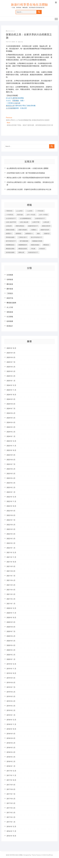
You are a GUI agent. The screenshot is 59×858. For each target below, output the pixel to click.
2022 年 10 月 (11, 506)
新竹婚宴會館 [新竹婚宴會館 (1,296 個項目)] (24, 241)
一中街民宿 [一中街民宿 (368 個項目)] (9, 214)
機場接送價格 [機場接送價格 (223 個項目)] (10, 248)
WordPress (49, 855)
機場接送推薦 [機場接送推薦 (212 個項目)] (22, 248)
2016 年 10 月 (11, 836)
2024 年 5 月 (11, 418)
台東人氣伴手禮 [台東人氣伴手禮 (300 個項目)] (11, 222)
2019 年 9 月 (11, 678)
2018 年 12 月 (11, 720)
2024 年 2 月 (11, 432)
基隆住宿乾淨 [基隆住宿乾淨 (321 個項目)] (46, 226)
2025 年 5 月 (11, 371)
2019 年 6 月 (11, 692)
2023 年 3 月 (11, 483)
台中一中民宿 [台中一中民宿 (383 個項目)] (43, 214)
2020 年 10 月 (11, 618)
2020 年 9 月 (11, 622)
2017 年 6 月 (11, 799)
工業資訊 (10, 293)
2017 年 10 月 (11, 780)
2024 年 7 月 (11, 409)
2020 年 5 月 (11, 641)
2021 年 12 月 (11, 552)
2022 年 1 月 (11, 548)
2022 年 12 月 (11, 497)
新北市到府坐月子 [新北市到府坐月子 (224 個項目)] (36, 237)
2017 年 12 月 (11, 771)
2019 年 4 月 (11, 701)
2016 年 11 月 (11, 831)
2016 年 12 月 (11, 826)
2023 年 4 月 (11, 478)
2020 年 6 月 (11, 636)
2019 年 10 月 (11, 673)
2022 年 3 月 (11, 539)
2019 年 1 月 (11, 715)
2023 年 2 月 (11, 487)
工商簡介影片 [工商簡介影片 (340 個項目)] (22, 237)
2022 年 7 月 (11, 520)
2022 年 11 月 (11, 501)
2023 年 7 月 (11, 464)
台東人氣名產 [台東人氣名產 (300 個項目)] (24, 222)
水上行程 (10, 307)
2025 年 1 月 (11, 381)
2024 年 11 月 (11, 390)
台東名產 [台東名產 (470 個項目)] (46, 222)
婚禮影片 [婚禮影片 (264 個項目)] (9, 233)
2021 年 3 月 (11, 594)
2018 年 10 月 (11, 729)
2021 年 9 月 (11, 566)
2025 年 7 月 (11, 362)
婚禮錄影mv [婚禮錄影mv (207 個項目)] (29, 233)
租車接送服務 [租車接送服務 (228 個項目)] (10, 252)
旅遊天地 (20, 42)
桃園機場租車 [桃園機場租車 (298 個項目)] (22, 245)
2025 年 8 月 (11, 357)
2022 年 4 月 (11, 534)
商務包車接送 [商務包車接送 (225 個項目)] (20, 226)
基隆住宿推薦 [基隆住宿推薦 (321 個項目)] (10, 230)
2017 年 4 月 (11, 808)
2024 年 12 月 (11, 385)
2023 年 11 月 (11, 446)
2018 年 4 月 (11, 752)
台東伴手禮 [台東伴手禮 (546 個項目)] (35, 222)
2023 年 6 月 (11, 469)
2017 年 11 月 (11, 775)
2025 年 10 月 (11, 348)
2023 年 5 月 (11, 474)
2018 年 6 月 (11, 743)
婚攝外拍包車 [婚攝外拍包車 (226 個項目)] (45, 230)
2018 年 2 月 (11, 761)
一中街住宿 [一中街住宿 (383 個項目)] (39, 211)
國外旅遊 (10, 289)
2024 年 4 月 (11, 422)
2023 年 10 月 (11, 450)
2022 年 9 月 (11, 511)
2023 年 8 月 (11, 460)
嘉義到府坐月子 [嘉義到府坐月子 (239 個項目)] (33, 226)
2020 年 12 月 (11, 608)
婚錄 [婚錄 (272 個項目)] (38, 233)
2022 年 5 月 (11, 529)
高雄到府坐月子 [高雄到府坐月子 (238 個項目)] (33, 252)
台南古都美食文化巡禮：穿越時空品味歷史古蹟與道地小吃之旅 (29, 189)
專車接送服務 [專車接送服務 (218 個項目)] (10, 237)
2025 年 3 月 (11, 376)
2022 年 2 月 (11, 543)
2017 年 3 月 (11, 813)
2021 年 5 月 (11, 585)
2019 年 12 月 (11, 664)
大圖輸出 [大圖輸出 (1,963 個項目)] (33, 230)
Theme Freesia (36, 855)
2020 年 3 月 (11, 650)
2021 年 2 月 (11, 599)
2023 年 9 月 (11, 455)
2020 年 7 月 (11, 631)
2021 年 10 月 (11, 562)
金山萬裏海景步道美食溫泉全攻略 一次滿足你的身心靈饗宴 (27, 168)
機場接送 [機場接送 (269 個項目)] (46, 245)
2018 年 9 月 (11, 734)
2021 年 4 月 (11, 590)
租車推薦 (10, 321)
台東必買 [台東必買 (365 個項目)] (9, 226)
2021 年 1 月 (11, 604)
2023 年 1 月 (11, 492)
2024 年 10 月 (11, 395)
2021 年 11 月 (11, 557)
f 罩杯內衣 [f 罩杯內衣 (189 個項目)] (9, 211)
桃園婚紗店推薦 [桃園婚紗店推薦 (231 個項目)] (37, 241)
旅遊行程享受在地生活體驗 (29, 4)
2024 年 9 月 (11, 399)
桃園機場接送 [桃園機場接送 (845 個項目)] (10, 245)
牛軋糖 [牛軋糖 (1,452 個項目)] (33, 248)
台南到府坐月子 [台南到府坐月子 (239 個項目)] (40, 218)
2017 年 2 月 (11, 817)
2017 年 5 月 (11, 803)
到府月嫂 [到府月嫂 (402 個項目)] (20, 214)
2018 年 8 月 (11, 738)
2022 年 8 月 (11, 515)
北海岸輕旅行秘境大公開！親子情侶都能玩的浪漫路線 (26, 173)
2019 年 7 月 (11, 687)
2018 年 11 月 (11, 724)
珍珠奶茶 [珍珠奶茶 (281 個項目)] (42, 248)
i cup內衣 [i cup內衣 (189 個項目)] (29, 211)
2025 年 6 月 (11, 367)
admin (13, 42)
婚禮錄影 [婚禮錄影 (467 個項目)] (18, 233)
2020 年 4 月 (11, 645)
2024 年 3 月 (11, 427)
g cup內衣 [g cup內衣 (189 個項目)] (19, 211)
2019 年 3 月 (11, 706)
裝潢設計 (10, 326)
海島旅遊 (10, 312)
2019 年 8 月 (11, 683)
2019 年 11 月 (11, 669)
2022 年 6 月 (11, 525)
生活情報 (10, 317)
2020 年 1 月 (11, 659)
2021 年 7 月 (11, 576)
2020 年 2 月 (11, 655)
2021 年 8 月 (11, 571)
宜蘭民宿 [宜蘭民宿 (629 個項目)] (46, 233)
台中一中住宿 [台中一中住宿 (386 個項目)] (31, 214)
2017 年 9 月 (11, 785)
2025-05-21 (10, 31)
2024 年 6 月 (11, 413)
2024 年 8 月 (11, 404)
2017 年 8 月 (11, 789)
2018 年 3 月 (11, 757)
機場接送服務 (11, 303)
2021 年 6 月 (11, 580)
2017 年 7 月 (11, 794)
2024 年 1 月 (11, 436)
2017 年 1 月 (11, 822)
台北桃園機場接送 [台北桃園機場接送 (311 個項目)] (25, 218)
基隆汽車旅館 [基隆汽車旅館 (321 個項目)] (22, 230)
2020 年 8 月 (11, 627)
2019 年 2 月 (11, 710)
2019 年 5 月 (11, 696)
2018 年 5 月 (11, 748)
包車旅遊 (10, 279)
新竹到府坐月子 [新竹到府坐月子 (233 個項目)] (11, 241)
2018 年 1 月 (11, 766)
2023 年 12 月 (11, 441)
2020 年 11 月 (11, 613)
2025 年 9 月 (11, 353)
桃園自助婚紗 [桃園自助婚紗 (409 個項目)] (35, 245)
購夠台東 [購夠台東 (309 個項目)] (21, 252)
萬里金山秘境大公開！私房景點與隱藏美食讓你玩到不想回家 (28, 178)
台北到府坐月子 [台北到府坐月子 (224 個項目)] (11, 218)
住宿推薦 (10, 275)
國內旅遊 (10, 284)
